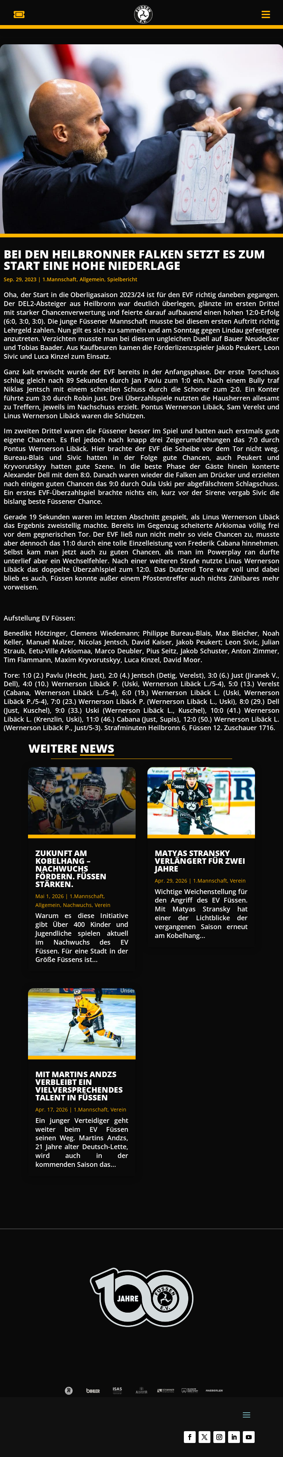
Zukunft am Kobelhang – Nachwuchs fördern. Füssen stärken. (70, 868)
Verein (103, 904)
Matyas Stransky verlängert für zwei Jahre (200, 861)
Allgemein (92, 279)
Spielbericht (122, 279)
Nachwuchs (77, 904)
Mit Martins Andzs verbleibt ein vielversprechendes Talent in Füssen (79, 1086)
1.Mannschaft (59, 279)
